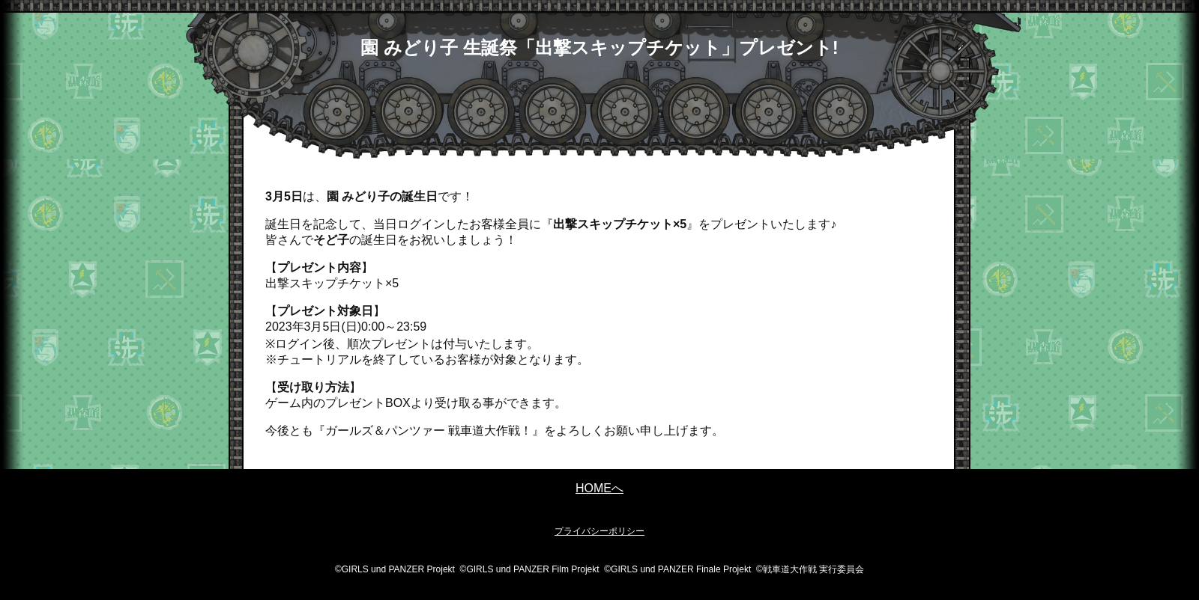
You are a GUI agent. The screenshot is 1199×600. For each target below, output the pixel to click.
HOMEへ (599, 488)
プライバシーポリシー (599, 531)
